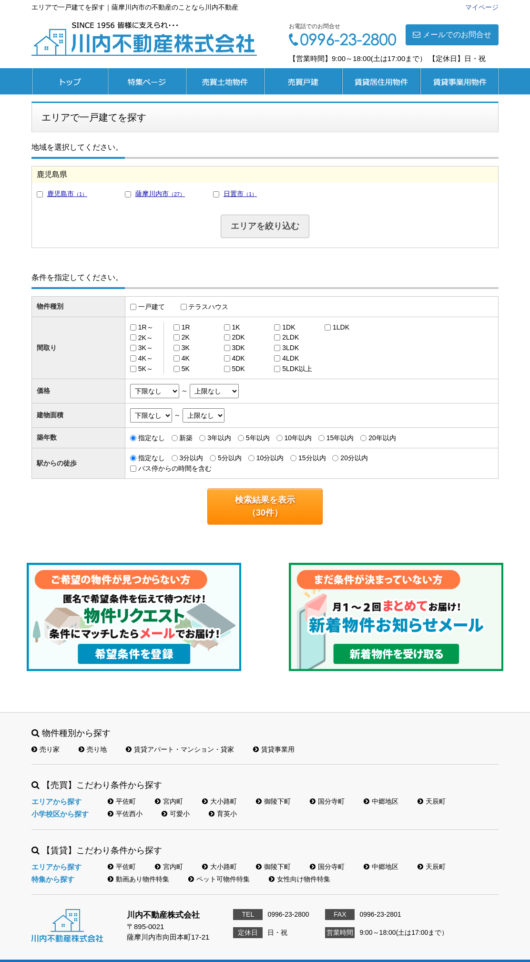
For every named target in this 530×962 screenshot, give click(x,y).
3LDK (290, 348)
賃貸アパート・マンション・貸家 (180, 749)
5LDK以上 (297, 368)
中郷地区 (381, 801)
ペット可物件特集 (219, 879)
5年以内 (258, 438)
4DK (238, 358)
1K (236, 327)
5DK (238, 368)
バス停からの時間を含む (175, 468)
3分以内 (191, 458)
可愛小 (176, 813)
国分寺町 (327, 801)
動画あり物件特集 (138, 879)
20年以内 (382, 438)
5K (186, 368)
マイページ (482, 7)
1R (186, 327)
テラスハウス (208, 306)
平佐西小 (125, 813)
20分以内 (354, 458)
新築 (186, 438)
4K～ (145, 358)
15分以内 (312, 458)
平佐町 (122, 801)
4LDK (290, 358)
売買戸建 (303, 81)
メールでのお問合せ (452, 35)
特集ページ (147, 81)
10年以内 (298, 438)
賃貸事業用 (459, 81)
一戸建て (151, 306)
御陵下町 (273, 801)
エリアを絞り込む (265, 226)
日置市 (240, 193)
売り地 (93, 749)
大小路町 (219, 801)
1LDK (341, 327)
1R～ (145, 327)
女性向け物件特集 (299, 879)
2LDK (290, 337)
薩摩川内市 (160, 193)
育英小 (223, 813)
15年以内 (340, 438)
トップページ (69, 81)
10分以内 (270, 458)
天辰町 (432, 801)
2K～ (145, 337)
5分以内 (230, 458)
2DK (238, 337)
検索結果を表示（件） (265, 506)
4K (186, 358)
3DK (238, 348)
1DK (288, 327)
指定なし (151, 438)
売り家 (45, 749)
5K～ (145, 368)
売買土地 (225, 81)
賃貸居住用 (381, 81)
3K (186, 348)
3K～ (145, 348)
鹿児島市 (67, 193)
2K (186, 337)
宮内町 (169, 801)
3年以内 (219, 438)
